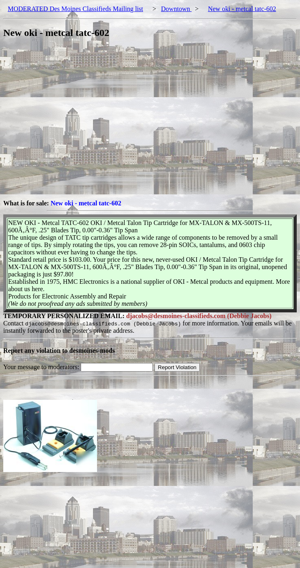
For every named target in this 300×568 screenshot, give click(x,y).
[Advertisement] (76, 123)
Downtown (176, 8)
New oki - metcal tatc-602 (242, 8)
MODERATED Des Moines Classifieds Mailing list (75, 8)
